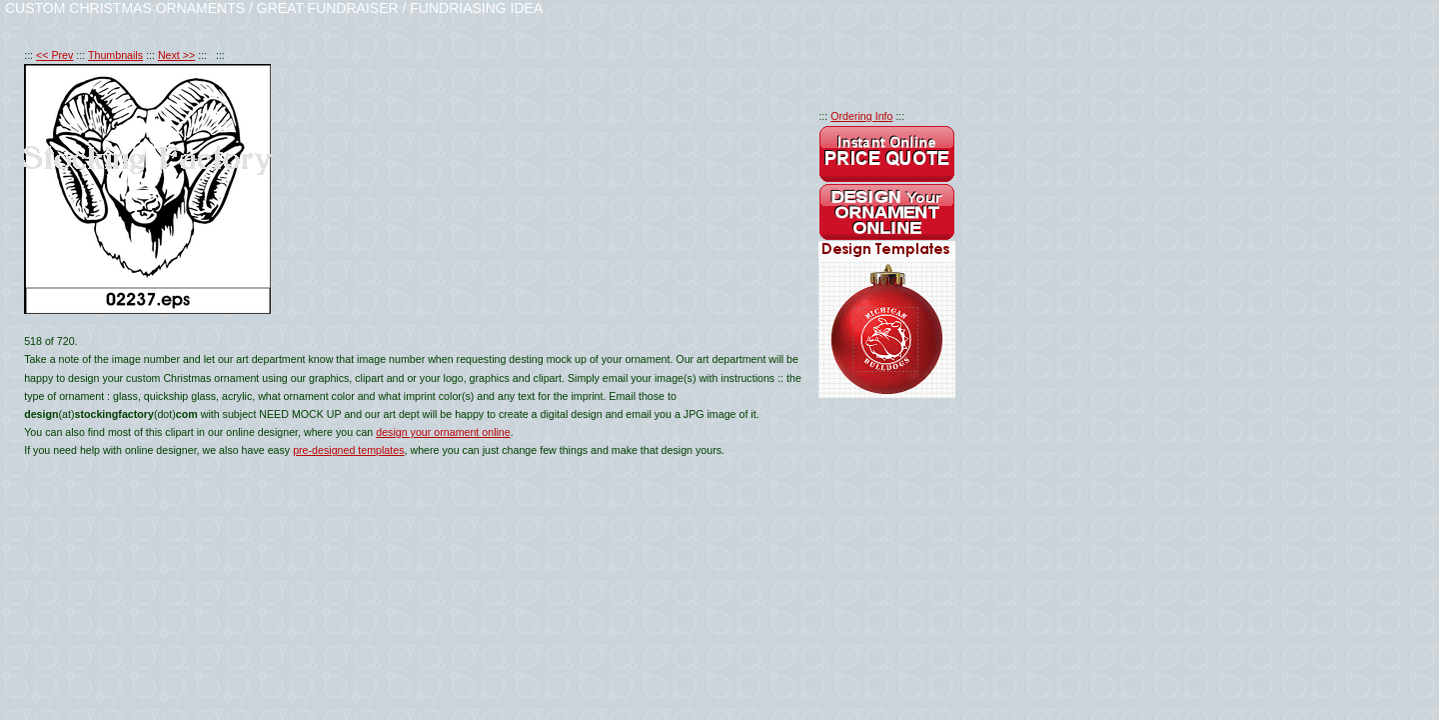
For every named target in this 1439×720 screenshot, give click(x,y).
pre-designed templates (348, 450)
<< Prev (54, 55)
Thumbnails (115, 55)
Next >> (176, 55)
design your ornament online (443, 432)
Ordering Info (861, 116)
